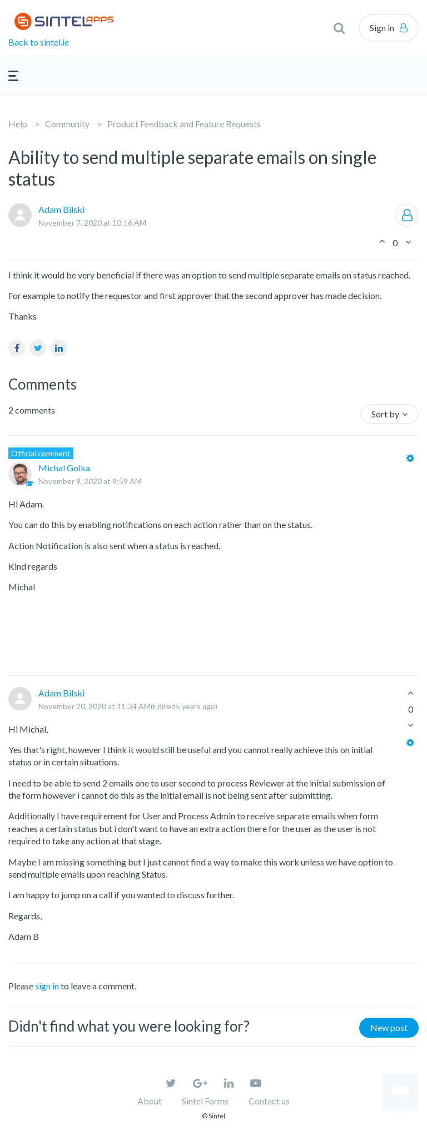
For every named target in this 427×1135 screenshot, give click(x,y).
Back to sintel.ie (38, 42)
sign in (47, 985)
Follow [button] (407, 215)
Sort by (385, 414)
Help (17, 123)
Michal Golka (64, 467)
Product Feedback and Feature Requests (184, 123)
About (149, 1101)
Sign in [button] (382, 27)
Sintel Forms (205, 1101)
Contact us (269, 1101)
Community (67, 123)
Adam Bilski (61, 209)
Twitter (37, 348)
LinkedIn (59, 348)
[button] (339, 28)
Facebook (16, 348)
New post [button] (389, 1027)
